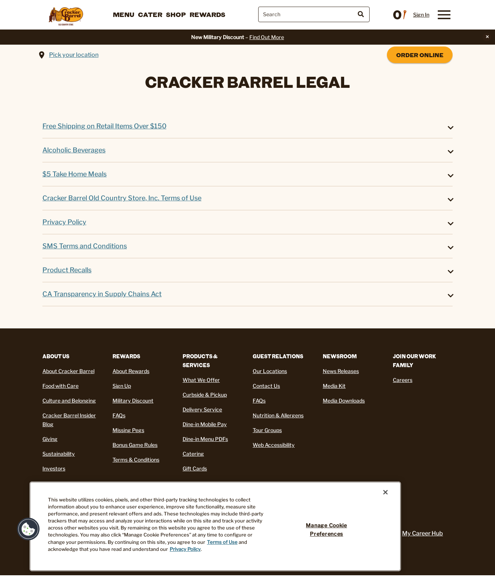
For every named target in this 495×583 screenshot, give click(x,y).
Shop (176, 14)
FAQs (118, 415)
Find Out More (266, 37)
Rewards (207, 14)
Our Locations (270, 371)
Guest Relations (278, 356)
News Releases (341, 371)
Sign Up (121, 386)
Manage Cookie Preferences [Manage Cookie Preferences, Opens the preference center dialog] (326, 529)
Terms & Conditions (135, 459)
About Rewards (130, 371)
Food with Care (60, 386)
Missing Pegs (128, 430)
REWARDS (126, 356)
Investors (53, 468)
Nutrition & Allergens (278, 415)
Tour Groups (267, 430)
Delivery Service (202, 409)
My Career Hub (422, 533)
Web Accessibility (274, 445)
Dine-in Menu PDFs (205, 439)
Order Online (419, 55)
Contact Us (266, 386)
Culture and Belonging (69, 400)
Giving (50, 439)
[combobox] (314, 14)
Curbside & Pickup (205, 394)
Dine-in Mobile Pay (205, 424)
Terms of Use (222, 542)
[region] (215, 527)
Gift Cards (195, 468)
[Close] (385, 492)
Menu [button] (123, 14)
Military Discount (132, 400)
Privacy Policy (185, 549)
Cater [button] (150, 14)
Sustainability (58, 454)
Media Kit (334, 386)
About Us (55, 356)
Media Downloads (344, 400)
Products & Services (200, 361)
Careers (402, 380)
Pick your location (73, 54)
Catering (193, 454)
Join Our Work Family (414, 361)
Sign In (421, 14)
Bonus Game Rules (135, 445)
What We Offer (201, 380)
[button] (28, 529)
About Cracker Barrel (68, 371)
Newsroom (340, 356)
